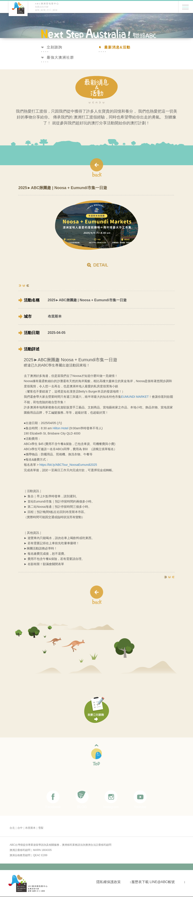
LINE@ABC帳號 (162, 881)
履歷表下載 (139, 881)
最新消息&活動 (115, 47)
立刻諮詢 (51, 47)
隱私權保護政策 (108, 881)
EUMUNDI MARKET (135, 396)
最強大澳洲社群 (57, 57)
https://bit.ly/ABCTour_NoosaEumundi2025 (68, 464)
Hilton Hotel (61, 428)
